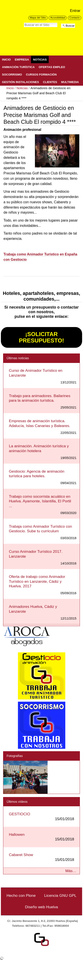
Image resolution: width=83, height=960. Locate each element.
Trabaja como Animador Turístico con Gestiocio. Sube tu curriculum (40, 528)
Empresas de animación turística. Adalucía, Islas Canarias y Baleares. (39, 423)
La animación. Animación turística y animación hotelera (39, 448)
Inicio (6, 59)
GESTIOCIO (41, 816)
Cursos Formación (41, 74)
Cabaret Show (41, 857)
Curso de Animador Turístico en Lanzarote (35, 372)
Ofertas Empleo (52, 67)
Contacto (74, 17)
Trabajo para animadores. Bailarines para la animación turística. (39, 398)
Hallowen (41, 837)
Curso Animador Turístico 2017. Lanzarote (35, 554)
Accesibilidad (57, 17)
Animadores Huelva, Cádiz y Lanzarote (33, 609)
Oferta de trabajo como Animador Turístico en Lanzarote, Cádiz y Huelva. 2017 (37, 581)
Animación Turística (18, 67)
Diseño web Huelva (41, 907)
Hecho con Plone (21, 895)
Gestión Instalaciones (20, 82)
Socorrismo (12, 74)
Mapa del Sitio (38, 17)
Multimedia (70, 82)
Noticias (40, 59)
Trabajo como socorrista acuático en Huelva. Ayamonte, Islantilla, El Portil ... (40, 501)
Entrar (75, 10)
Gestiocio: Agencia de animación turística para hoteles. (36, 473)
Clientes (50, 82)
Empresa (22, 59)
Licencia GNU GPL (60, 895)
